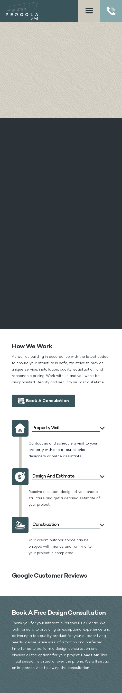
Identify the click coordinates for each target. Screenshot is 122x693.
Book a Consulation (47, 401)
